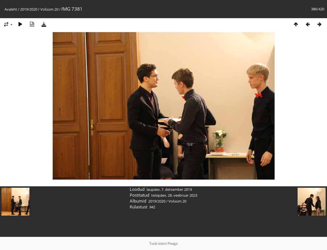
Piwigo (173, 243)
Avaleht (10, 9)
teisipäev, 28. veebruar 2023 (174, 195)
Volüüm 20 (49, 9)
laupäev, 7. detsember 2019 (169, 189)
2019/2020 (28, 9)
